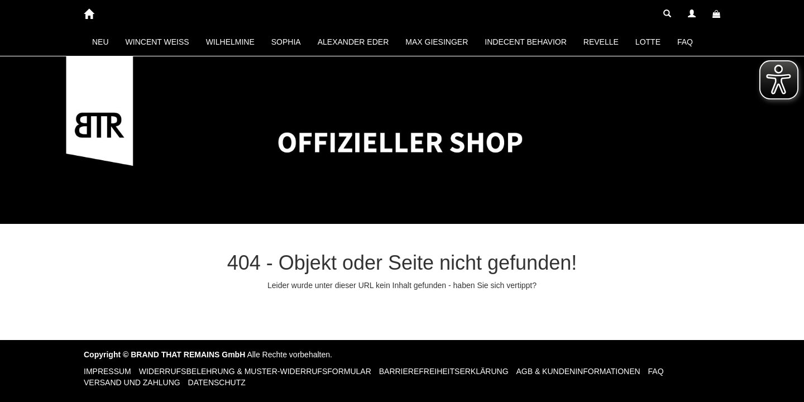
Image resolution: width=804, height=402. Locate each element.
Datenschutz (217, 382)
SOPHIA (286, 41)
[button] (667, 14)
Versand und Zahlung (132, 382)
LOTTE (648, 41)
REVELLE (601, 41)
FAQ (685, 41)
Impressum (107, 371)
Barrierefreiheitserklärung (444, 371)
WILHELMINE (230, 41)
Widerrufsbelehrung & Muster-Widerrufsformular (255, 371)
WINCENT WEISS (157, 41)
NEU (100, 41)
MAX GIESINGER (436, 41)
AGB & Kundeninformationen (578, 371)
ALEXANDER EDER (353, 41)
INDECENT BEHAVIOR (526, 41)
